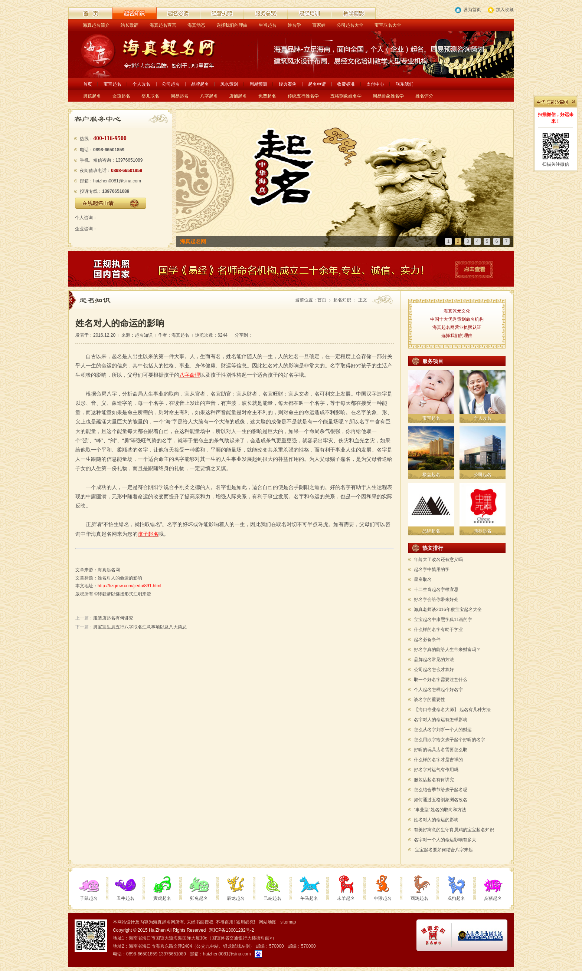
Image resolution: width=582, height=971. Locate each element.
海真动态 (196, 25)
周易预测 (258, 84)
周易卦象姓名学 (388, 96)
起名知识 (342, 300)
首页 (87, 84)
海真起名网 (109, 569)
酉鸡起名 (419, 898)
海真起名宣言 (163, 25)
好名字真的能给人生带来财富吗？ (447, 649)
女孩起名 (121, 96)
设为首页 (468, 10)
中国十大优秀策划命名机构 (457, 319)
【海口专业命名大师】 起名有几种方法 (452, 709)
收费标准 (346, 84)
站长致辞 (129, 25)
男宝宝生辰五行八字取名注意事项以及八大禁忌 (140, 627)
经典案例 (288, 84)
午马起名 (309, 898)
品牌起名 (200, 84)
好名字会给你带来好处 (436, 599)
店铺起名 (238, 96)
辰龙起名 (236, 898)
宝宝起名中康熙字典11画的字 (443, 619)
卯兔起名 (199, 898)
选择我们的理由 (232, 25)
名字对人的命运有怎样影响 (440, 719)
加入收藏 (501, 10)
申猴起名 (383, 898)
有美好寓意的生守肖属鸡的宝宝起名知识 (454, 829)
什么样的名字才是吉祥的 (438, 759)
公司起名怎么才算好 (434, 669)
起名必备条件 (427, 639)
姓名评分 (424, 96)
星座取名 (423, 579)
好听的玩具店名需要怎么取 (440, 749)
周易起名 (180, 96)
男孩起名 (92, 96)
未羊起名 (346, 898)
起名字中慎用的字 (431, 569)
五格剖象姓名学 (346, 96)
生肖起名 (268, 25)
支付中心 (375, 84)
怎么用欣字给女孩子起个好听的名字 (449, 739)
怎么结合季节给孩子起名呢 (440, 789)
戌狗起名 (456, 898)
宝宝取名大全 (388, 25)
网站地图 (268, 922)
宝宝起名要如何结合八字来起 (444, 849)
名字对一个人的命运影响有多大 (445, 839)
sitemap (288, 922)
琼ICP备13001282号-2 (231, 930)
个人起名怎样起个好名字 (438, 689)
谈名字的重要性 (429, 699)
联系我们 (404, 84)
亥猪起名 (493, 898)
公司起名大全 (350, 25)
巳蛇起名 (272, 898)
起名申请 (317, 84)
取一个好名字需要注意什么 (440, 679)
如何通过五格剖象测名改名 (440, 799)
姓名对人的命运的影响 (436, 819)
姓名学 (294, 25)
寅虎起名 (162, 898)
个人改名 (141, 84)
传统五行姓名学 (303, 96)
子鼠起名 (89, 898)
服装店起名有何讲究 (113, 618)
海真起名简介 (96, 25)
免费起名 (267, 96)
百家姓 (319, 25)
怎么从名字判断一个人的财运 (443, 729)
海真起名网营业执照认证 (456, 327)
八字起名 (209, 96)
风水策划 (229, 84)
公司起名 (171, 84)
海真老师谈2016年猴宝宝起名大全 (448, 609)
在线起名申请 (110, 203)
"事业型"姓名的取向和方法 (440, 809)
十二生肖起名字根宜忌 (436, 589)
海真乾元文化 (457, 311)
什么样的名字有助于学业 (438, 629)
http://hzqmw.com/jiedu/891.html (129, 585)
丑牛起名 (125, 898)
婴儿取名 (150, 96)
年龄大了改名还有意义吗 (438, 559)
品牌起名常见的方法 (434, 659)
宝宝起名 (112, 84)
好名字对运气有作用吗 (436, 769)
